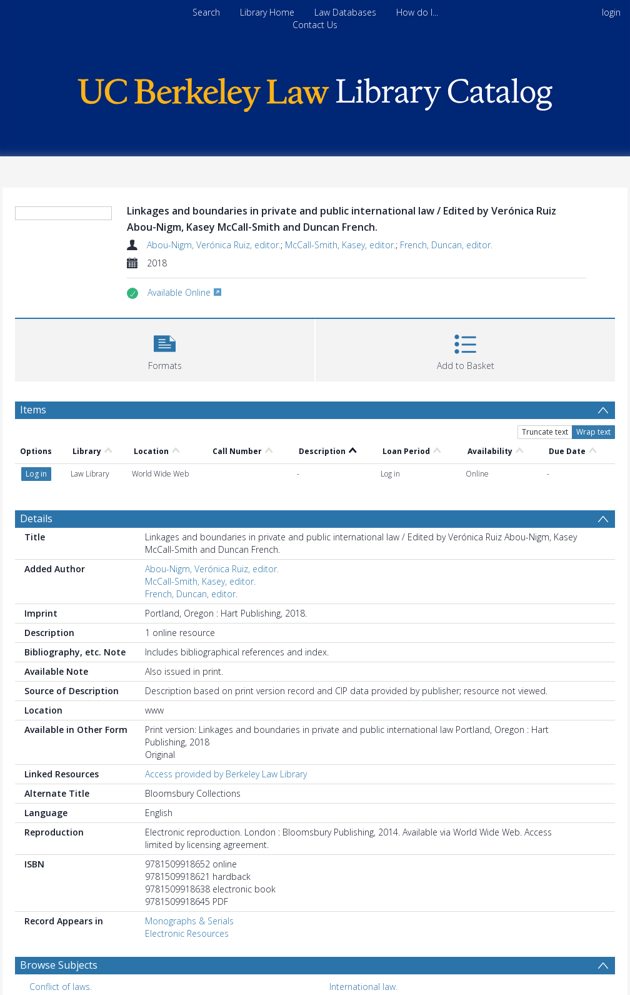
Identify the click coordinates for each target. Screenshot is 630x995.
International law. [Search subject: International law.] (363, 941)
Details (36, 473)
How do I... (417, 12)
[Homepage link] (315, 91)
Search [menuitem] (206, 12)
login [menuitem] (611, 12)
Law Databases (345, 12)
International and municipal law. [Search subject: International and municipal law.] (93, 961)
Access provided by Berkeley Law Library (226, 729)
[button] (164, 348)
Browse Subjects (59, 920)
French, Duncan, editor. (446, 245)
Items (33, 410)
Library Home (267, 12)
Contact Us (315, 25)
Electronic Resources (187, 888)
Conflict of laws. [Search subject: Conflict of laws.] (60, 941)
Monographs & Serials (189, 876)
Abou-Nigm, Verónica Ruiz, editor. (214, 245)
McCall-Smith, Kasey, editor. (340, 245)
